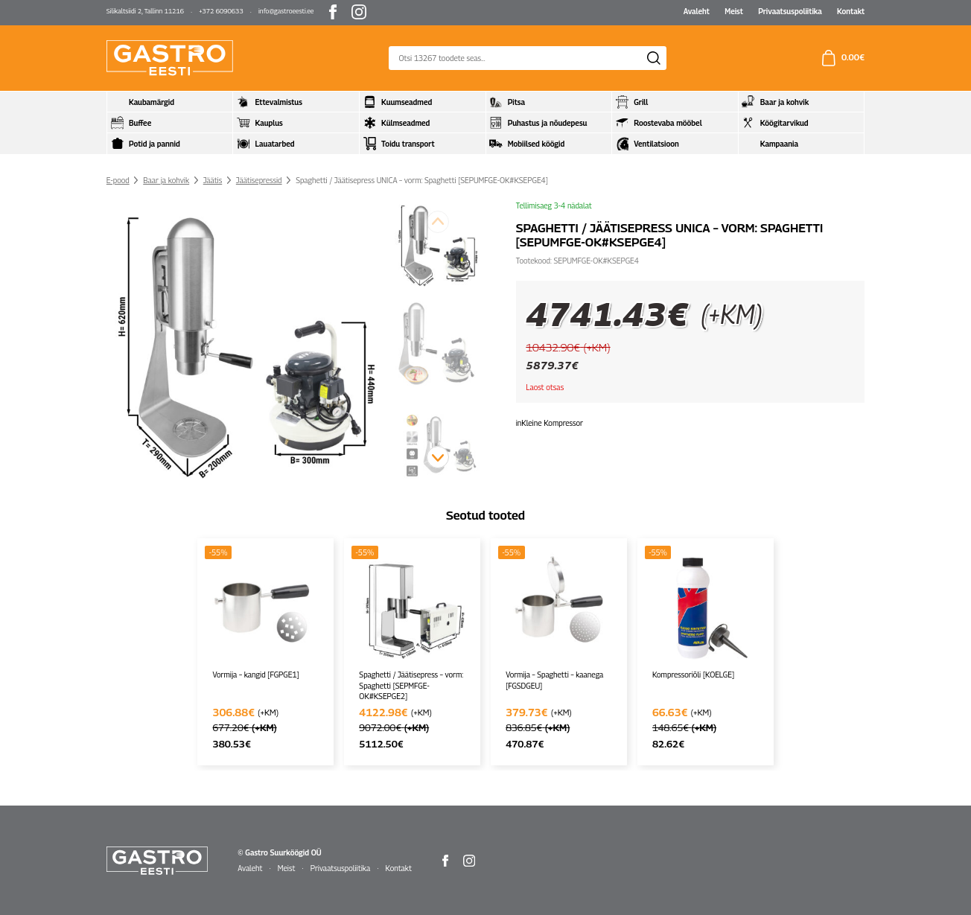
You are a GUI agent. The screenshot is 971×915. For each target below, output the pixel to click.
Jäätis (213, 180)
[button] (438, 457)
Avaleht (697, 11)
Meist (734, 11)
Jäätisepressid (259, 180)
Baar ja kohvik (166, 180)
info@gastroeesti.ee (285, 11)
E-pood (118, 180)
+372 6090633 (221, 11)
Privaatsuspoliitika (790, 11)
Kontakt (851, 11)
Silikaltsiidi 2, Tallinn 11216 (145, 11)
